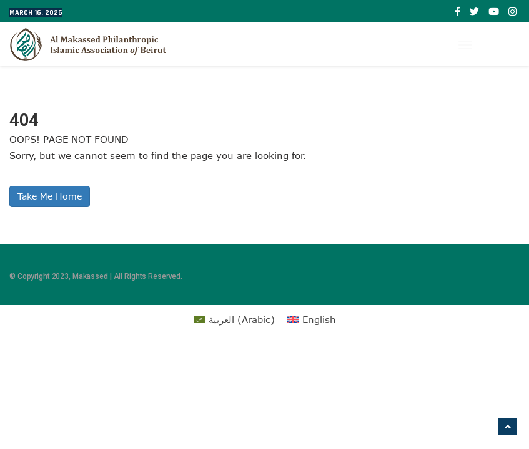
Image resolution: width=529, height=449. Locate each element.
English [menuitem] (319, 319)
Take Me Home (49, 196)
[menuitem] (234, 319)
